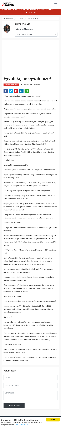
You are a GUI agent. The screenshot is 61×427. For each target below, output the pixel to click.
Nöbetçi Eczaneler (46, 9)
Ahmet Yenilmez (33, 18)
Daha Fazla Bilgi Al (21, 425)
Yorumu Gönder (14, 405)
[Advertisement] (30, 57)
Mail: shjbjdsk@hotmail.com (24, 29)
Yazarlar (25, 9)
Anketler (34, 9)
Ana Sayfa (8, 18)
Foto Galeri (7, 9)
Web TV (16, 9)
